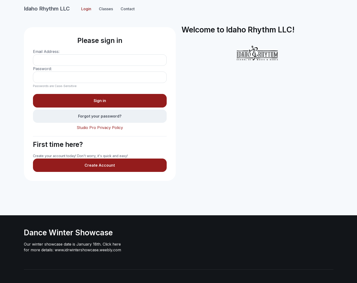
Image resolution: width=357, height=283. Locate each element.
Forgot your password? (100, 116)
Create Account (100, 165)
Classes (106, 8)
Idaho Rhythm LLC (47, 8)
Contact (128, 8)
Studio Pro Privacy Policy (100, 127)
